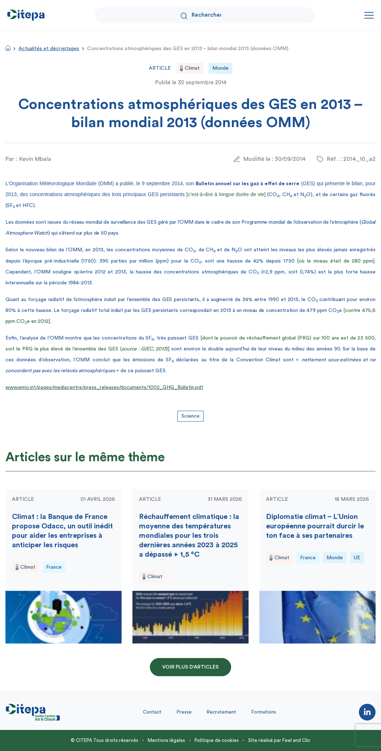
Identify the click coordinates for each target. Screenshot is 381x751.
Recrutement (221, 712)
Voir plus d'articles (190, 667)
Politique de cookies (216, 740)
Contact (152, 712)
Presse (184, 712)
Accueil (8, 48)
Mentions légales (166, 740)
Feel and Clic (296, 740)
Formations (263, 712)
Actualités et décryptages (49, 48)
